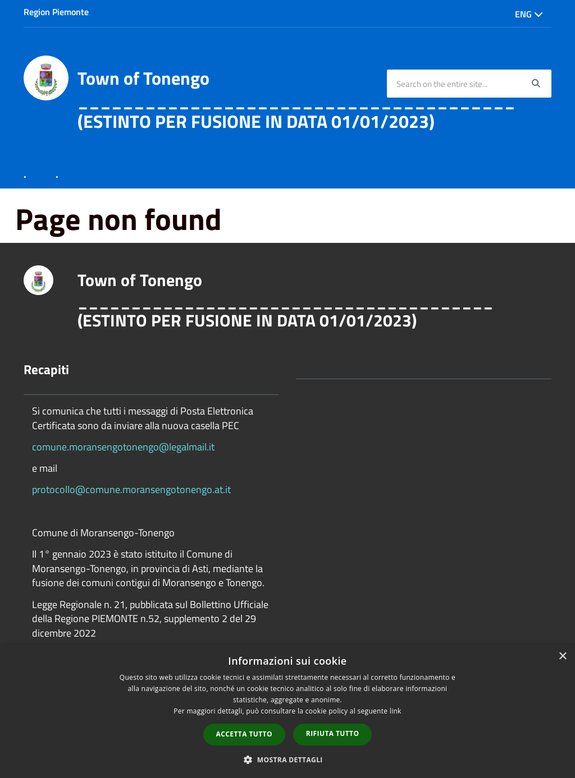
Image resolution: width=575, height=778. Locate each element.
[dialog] (287, 711)
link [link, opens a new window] (395, 711)
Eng (529, 14)
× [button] (562, 656)
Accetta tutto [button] (244, 734)
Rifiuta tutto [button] (332, 733)
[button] (287, 759)
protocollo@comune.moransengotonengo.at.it (131, 489)
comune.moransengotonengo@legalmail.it (123, 446)
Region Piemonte (56, 12)
